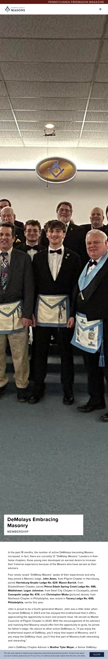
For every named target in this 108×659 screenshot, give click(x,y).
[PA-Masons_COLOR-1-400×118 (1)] (15, 7)
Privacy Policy (35, 656)
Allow (96, 654)
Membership (18, 531)
